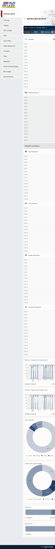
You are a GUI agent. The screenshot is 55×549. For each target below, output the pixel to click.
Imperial (47, 32)
